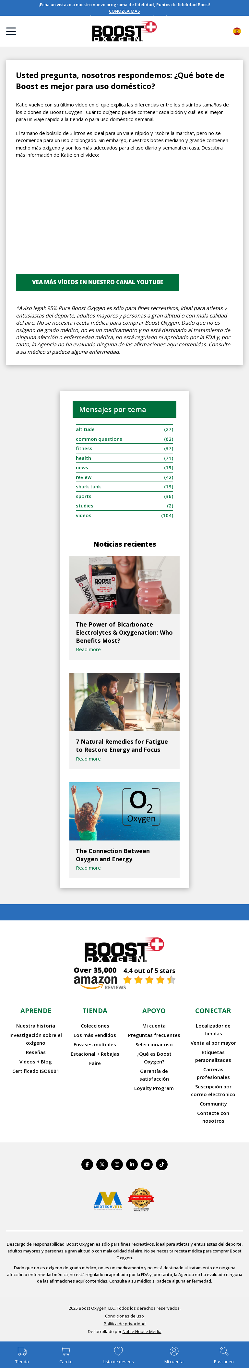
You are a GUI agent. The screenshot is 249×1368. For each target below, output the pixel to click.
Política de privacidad (125, 1324)
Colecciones (95, 1025)
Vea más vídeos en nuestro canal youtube (97, 282)
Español (237, 31)
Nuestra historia (35, 1025)
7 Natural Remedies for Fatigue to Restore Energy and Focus (122, 745)
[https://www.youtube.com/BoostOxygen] (147, 1164)
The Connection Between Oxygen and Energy (113, 855)
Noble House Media (142, 1331)
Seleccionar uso (154, 1044)
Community (213, 1103)
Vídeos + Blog (35, 1061)
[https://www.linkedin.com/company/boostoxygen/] (132, 1164)
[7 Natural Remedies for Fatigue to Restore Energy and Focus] (124, 702)
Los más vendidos (95, 1035)
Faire (95, 1063)
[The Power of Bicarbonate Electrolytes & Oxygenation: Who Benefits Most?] (124, 585)
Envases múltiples (95, 1044)
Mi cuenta (154, 1025)
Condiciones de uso (124, 1316)
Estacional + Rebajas (95, 1054)
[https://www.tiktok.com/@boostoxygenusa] (162, 1164)
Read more (88, 649)
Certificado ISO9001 (35, 1071)
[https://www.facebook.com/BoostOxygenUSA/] (87, 1164)
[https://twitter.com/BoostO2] (102, 1164)
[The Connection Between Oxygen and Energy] (124, 811)
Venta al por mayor (213, 1043)
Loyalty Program (154, 1088)
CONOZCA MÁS (124, 11)
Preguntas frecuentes (154, 1035)
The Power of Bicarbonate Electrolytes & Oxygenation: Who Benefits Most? (124, 632)
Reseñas (36, 1052)
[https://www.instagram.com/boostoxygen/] (117, 1164)
